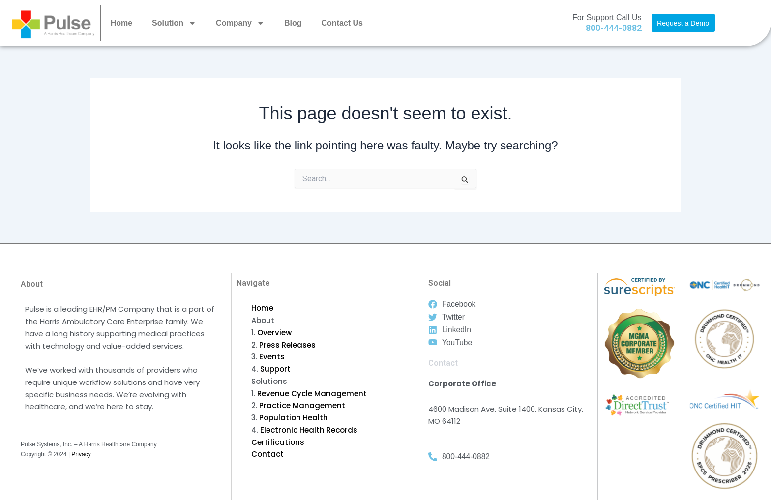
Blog (293, 23)
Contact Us (342, 23)
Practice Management (302, 405)
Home (121, 23)
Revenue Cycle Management (312, 393)
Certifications (277, 442)
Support (275, 369)
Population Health (293, 417)
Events (272, 357)
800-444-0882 (614, 28)
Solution (174, 23)
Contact (267, 454)
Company (240, 23)
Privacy (80, 454)
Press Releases (287, 345)
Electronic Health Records (308, 430)
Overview (274, 332)
